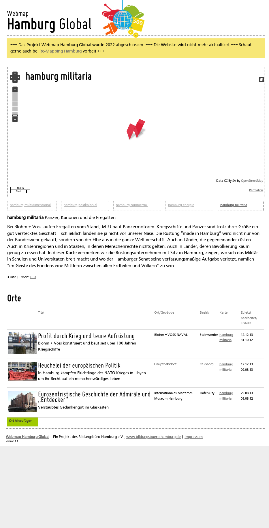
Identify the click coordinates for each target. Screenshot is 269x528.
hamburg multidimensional (30, 205)
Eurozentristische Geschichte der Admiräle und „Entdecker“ (94, 397)
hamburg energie (181, 205)
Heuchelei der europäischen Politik (79, 366)
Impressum (194, 437)
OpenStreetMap (252, 181)
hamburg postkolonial (80, 205)
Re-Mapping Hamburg (60, 51)
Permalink (256, 190)
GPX (33, 277)
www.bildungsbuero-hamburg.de (153, 437)
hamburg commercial (132, 205)
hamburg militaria (233, 205)
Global (49, 25)
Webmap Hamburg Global (27, 437)
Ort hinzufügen (20, 421)
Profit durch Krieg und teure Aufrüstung (86, 336)
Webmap (18, 14)
